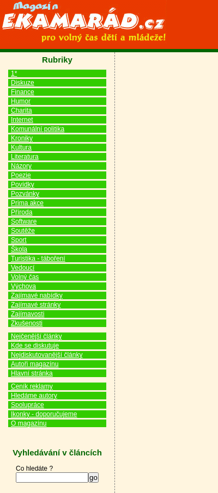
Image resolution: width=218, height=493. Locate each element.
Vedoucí (22, 268)
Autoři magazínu (34, 364)
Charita (21, 110)
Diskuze (22, 83)
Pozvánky (25, 194)
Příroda (21, 212)
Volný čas (25, 277)
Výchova (23, 286)
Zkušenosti (27, 323)
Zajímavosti (27, 314)
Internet (22, 120)
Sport (19, 240)
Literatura (25, 157)
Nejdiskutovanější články (46, 355)
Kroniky (22, 138)
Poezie (21, 175)
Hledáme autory (34, 395)
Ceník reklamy (32, 386)
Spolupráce (27, 405)
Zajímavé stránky (35, 305)
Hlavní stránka (32, 373)
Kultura (21, 147)
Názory (21, 166)
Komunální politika (37, 129)
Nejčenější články (36, 336)
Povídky (22, 184)
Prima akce (27, 203)
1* (14, 73)
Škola (19, 249)
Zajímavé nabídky (37, 295)
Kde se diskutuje (35, 345)
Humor (21, 101)
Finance (22, 92)
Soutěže (23, 231)
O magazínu (28, 423)
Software (24, 221)
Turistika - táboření (38, 258)
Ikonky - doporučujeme (44, 414)
